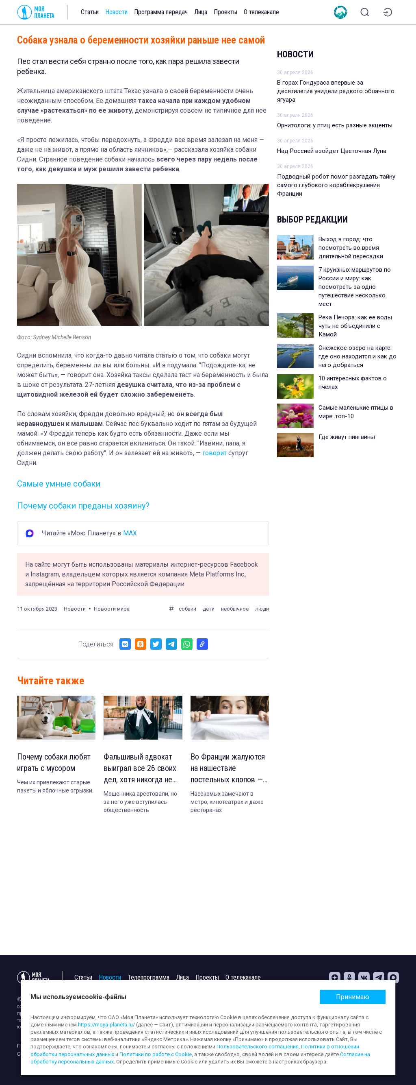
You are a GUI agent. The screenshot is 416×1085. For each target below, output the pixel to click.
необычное (235, 608)
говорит (214, 453)
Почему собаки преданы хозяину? (83, 506)
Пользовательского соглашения (258, 1047)
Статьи (90, 12)
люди (262, 608)
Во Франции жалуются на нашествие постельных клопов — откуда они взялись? (228, 768)
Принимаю (352, 997)
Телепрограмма (148, 977)
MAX (130, 533)
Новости (116, 12)
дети (208, 608)
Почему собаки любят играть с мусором (54, 762)
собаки (187, 608)
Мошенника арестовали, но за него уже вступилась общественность (140, 801)
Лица (200, 12)
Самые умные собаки (58, 484)
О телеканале (261, 12)
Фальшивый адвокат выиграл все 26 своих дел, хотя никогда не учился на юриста (140, 768)
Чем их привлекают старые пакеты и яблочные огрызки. (55, 786)
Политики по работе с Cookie (155, 1054)
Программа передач (161, 12)
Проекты (225, 12)
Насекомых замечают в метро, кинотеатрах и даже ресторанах (227, 801)
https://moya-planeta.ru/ (106, 1025)
